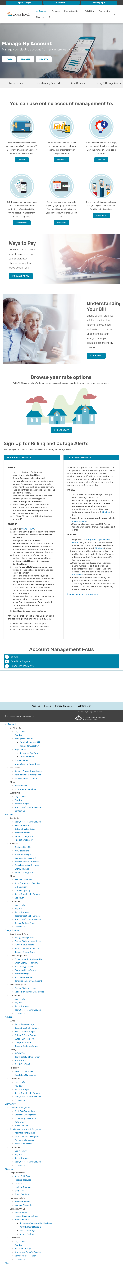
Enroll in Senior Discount (26, 783)
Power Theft (20, 1065)
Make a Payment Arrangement (28, 780)
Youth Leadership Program (27, 1141)
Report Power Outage (24, 1029)
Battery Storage (22, 979)
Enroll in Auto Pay (61, 225)
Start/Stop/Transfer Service (28, 812)
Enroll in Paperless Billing (30, 747)
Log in (9, 59)
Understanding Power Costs (27, 769)
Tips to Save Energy (24, 845)
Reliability (9, 1022)
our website (77, 579)
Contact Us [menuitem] (61, 3)
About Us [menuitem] (56, 17)
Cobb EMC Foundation (25, 1116)
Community (10, 1109)
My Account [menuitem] (41, 11)
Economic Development (25, 863)
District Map (20, 1196)
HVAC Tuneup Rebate (24, 950)
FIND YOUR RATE (61, 435)
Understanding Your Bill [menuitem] (47, 83)
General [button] (14, 661)
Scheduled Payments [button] (22, 670)
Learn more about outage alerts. (82, 599)
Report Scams (21, 791)
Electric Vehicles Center (25, 975)
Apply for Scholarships (25, 1138)
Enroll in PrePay (26, 762)
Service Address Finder (25, 928)
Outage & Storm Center (25, 1040)
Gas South (19, 903)
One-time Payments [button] (21, 666)
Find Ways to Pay (21, 281)
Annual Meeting (26, 1239)
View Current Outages (25, 1037)
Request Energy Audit (25, 841)
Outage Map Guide (23, 1047)
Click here (105, 517)
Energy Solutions (12, 935)
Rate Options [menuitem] (77, 83)
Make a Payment (21, 160)
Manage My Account (24, 744)
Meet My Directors (23, 1192)
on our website (79, 526)
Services (9, 820)
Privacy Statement (64, 711)
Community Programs (20, 1113)
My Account (10, 729)
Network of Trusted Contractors (29, 997)
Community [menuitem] (41, 17)
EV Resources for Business (27, 867)
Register (26, 59)
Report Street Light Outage (27, 899)
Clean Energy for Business (27, 870)
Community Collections (25, 1123)
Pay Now (43, 59)
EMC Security (21, 892)
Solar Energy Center (24, 971)
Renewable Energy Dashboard (28, 986)
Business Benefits (23, 852)
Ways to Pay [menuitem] (16, 83)
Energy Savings (22, 874)
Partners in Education (25, 1145)
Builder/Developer (23, 859)
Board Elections (22, 1199)
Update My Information (25, 794)
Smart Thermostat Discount (27, 953)
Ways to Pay (20, 754)
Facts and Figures (23, 1185)
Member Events (22, 1225)
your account (27, 534)
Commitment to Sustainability (28, 964)
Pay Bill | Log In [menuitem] (99, 3)
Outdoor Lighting (22, 895)
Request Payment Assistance (28, 776)
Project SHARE (21, 1131)
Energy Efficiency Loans (25, 993)
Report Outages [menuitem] (24, 3)
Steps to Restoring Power (26, 1051)
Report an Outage (23, 1254)
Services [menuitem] (56, 11)
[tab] (61, 661)
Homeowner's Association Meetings (35, 1228)
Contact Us (20, 816)
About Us (36, 711)
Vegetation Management (26, 1080)
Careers (47, 711)
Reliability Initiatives (24, 1076)
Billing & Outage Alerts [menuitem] (108, 83)
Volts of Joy (20, 1127)
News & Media (21, 1217)
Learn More (96, 360)
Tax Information (83, 711)
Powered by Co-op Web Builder (90, 717)
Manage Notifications (101, 218)
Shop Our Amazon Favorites (27, 888)
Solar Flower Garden (24, 982)
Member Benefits (22, 838)
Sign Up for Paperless (22, 226)
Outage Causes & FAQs (25, 1044)
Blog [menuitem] (68, 17)
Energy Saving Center (25, 943)
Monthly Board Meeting (30, 1232)
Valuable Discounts (23, 885)
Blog (7, 1268)
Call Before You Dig (23, 1069)
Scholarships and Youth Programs (25, 1134)
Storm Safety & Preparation (27, 1062)
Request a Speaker (23, 1149)
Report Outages (22, 809)
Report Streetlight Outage (27, 1033)
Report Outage (101, 160)
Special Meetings (27, 1235)
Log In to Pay (21, 736)
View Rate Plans (22, 830)
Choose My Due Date (28, 758)
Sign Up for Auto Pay (29, 751)
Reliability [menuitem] (91, 11)
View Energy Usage (61, 160)
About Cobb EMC (22, 1181)
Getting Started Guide (25, 834)
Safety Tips (20, 1058)
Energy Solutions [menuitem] (73, 11)
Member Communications (26, 1221)
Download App (21, 765)
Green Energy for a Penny (26, 968)
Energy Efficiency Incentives (28, 946)
